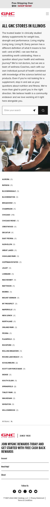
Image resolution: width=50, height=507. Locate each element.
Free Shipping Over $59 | (22, 5)
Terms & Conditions (25, 500)
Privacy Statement (37, 498)
